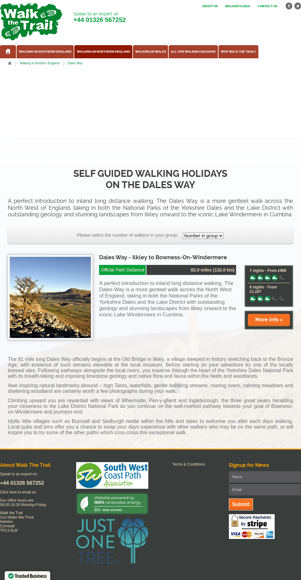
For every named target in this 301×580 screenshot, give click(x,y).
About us (210, 6)
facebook (289, 6)
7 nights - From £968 (268, 270)
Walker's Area (237, 6)
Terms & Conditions (188, 464)
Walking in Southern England (45, 52)
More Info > (269, 320)
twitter (297, 6)
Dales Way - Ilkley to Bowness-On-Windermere (163, 257)
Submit (241, 504)
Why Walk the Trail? (238, 52)
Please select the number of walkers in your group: (127, 235)
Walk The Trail (31, 21)
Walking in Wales (150, 52)
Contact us (267, 6)
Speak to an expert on (99, 17)
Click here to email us (18, 492)
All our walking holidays (193, 52)
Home (10, 63)
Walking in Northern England (103, 52)
